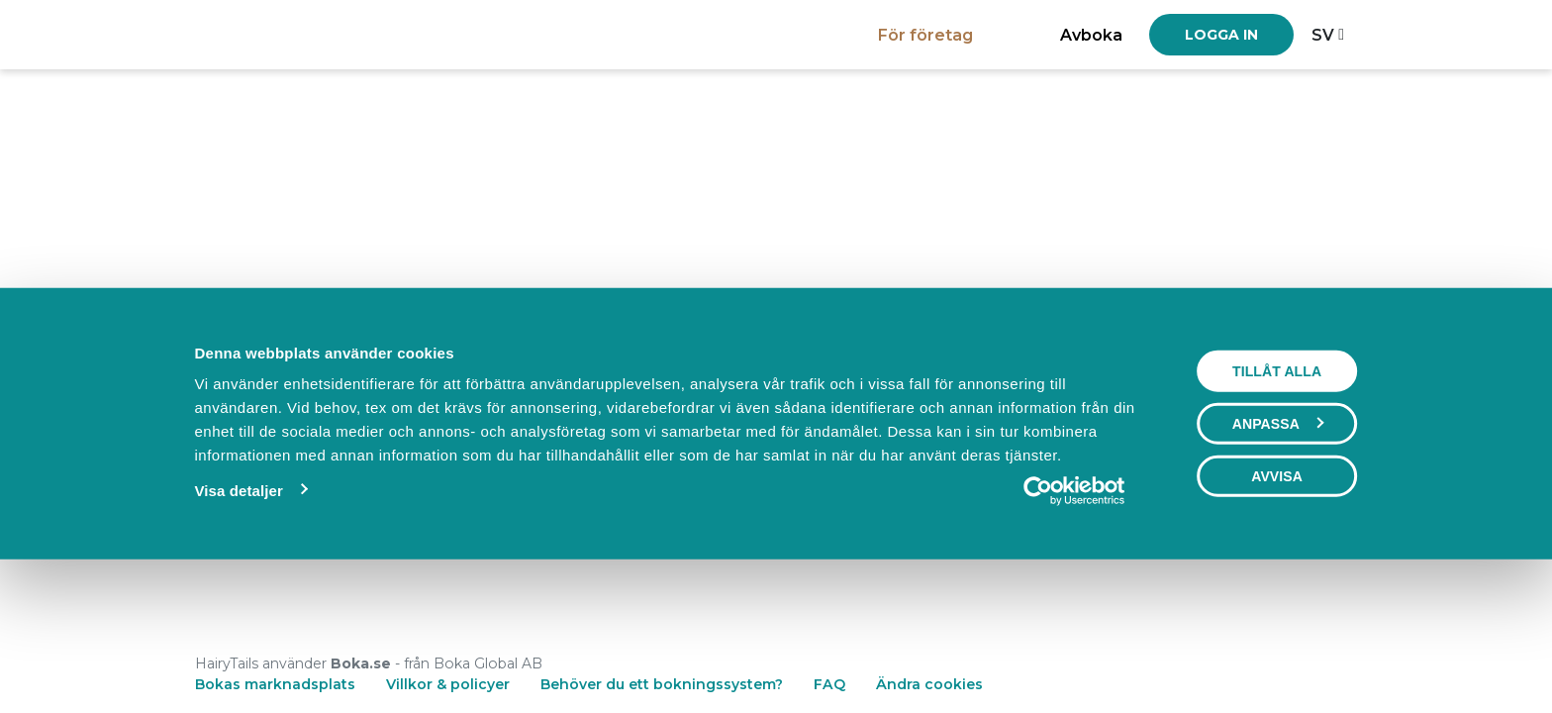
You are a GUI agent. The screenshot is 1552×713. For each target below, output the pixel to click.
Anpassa (1277, 559)
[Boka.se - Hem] (264, 34)
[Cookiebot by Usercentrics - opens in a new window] (1074, 627)
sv (1322, 35)
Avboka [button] (1091, 35)
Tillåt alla (1276, 507)
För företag (925, 35)
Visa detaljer (238, 626)
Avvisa (1277, 612)
